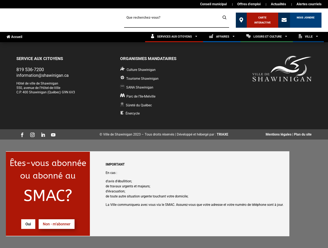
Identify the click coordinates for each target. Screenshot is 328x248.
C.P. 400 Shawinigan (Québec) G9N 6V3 (45, 92)
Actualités (278, 4)
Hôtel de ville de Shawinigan (37, 83)
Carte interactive (262, 20)
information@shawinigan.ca (42, 75)
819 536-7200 (30, 69)
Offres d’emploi (249, 4)
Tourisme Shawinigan (142, 79)
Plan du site (303, 134)
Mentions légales (278, 134)
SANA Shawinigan (139, 87)
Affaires (219, 36)
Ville (306, 36)
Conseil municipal (213, 4)
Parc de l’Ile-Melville (140, 96)
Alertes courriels (309, 4)
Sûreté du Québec (139, 105)
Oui (28, 224)
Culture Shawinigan (141, 70)
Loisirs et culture (264, 36)
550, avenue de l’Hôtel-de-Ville (38, 88)
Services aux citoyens (171, 36)
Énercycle (133, 113)
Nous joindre (306, 17)
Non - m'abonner (56, 224)
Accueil (14, 37)
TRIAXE (222, 134)
